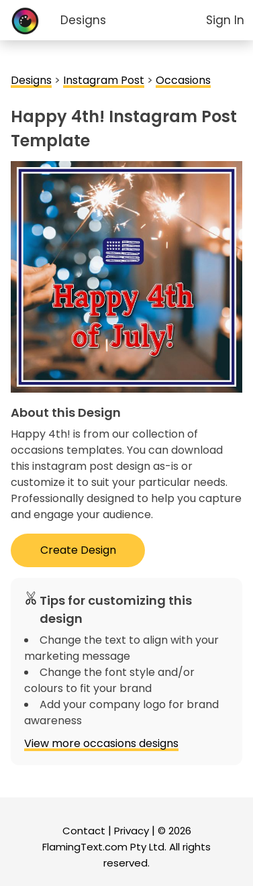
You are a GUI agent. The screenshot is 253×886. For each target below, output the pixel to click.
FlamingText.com (85, 847)
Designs (83, 20)
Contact (83, 831)
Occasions (183, 80)
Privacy (131, 831)
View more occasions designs (101, 743)
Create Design (78, 550)
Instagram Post (103, 80)
